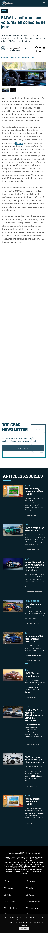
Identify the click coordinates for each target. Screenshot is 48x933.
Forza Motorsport (32, 601)
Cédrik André (13, 48)
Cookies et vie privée (33, 853)
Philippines (12, 908)
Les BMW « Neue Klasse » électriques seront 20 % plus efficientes (34, 715)
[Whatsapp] (36, 51)
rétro (27, 485)
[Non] (45, 923)
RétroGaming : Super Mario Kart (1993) (34, 491)
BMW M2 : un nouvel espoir (32, 675)
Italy (9, 894)
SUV (26, 525)
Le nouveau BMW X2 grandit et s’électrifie (34, 639)
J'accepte (24, 929)
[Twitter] (40, 47)
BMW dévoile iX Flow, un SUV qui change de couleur (34, 760)
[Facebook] (36, 47)
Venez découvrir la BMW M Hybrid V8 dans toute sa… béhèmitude (34, 566)
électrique (29, 754)
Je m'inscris (23, 448)
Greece (32, 881)
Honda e (19, 142)
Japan (31, 894)
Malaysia (11, 901)
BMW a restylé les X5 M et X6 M (34, 529)
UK (8, 881)
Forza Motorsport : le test (35, 606)
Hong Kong (12, 888)
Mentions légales (14, 853)
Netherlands (34, 901)
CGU (22, 853)
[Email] (40, 51)
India (31, 888)
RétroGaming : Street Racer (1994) (32, 801)
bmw (4, 10)
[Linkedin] (43, 47)
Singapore (33, 908)
